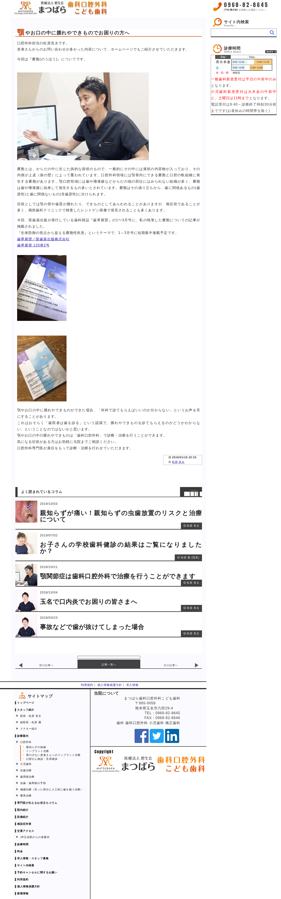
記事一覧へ (109, 664)
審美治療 (26, 795)
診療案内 (23, 735)
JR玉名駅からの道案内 (35, 837)
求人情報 (132, 685)
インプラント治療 (37, 751)
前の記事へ (46, 665)
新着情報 (23, 893)
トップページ (25, 702)
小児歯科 (26, 764)
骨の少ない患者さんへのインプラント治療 (53, 755)
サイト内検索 (236, 22)
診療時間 (23, 844)
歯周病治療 (27, 776)
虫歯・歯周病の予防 (33, 783)
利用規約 (87, 685)
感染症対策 (24, 823)
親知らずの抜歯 (36, 747)
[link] (244, 48)
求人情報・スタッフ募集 (33, 858)
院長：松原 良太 (30, 715)
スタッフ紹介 (25, 709)
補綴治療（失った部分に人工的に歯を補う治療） (51, 789)
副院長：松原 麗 (30, 722)
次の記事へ (171, 665)
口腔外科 (26, 742)
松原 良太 (178, 462)
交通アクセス (25, 830)
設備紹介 (23, 816)
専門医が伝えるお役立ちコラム (37, 802)
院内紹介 (23, 809)
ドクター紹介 (28, 728)
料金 (20, 851)
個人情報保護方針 (109, 685)
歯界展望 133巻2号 (33, 245)
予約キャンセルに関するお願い (37, 872)
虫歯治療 (26, 770)
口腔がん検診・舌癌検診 (42, 759)
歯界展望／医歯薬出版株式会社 (43, 239)
